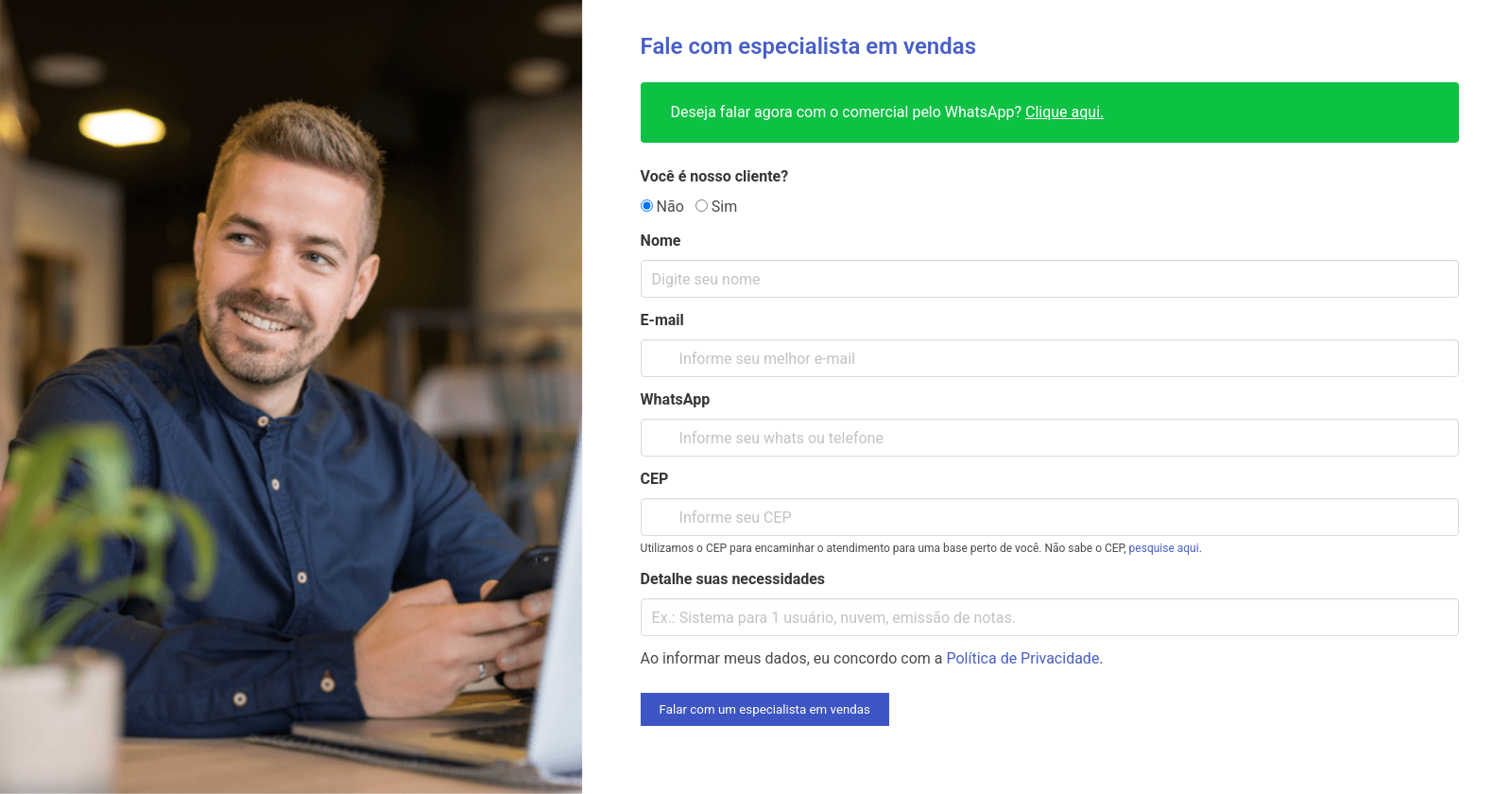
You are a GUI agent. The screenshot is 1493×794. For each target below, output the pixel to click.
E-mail (662, 320)
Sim (716, 207)
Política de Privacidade (1023, 658)
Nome (661, 241)
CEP (655, 479)
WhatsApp (676, 399)
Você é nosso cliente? (715, 176)
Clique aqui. (1064, 112)
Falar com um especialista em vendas (765, 709)
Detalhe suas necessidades (733, 579)
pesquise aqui (1164, 548)
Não (662, 207)
